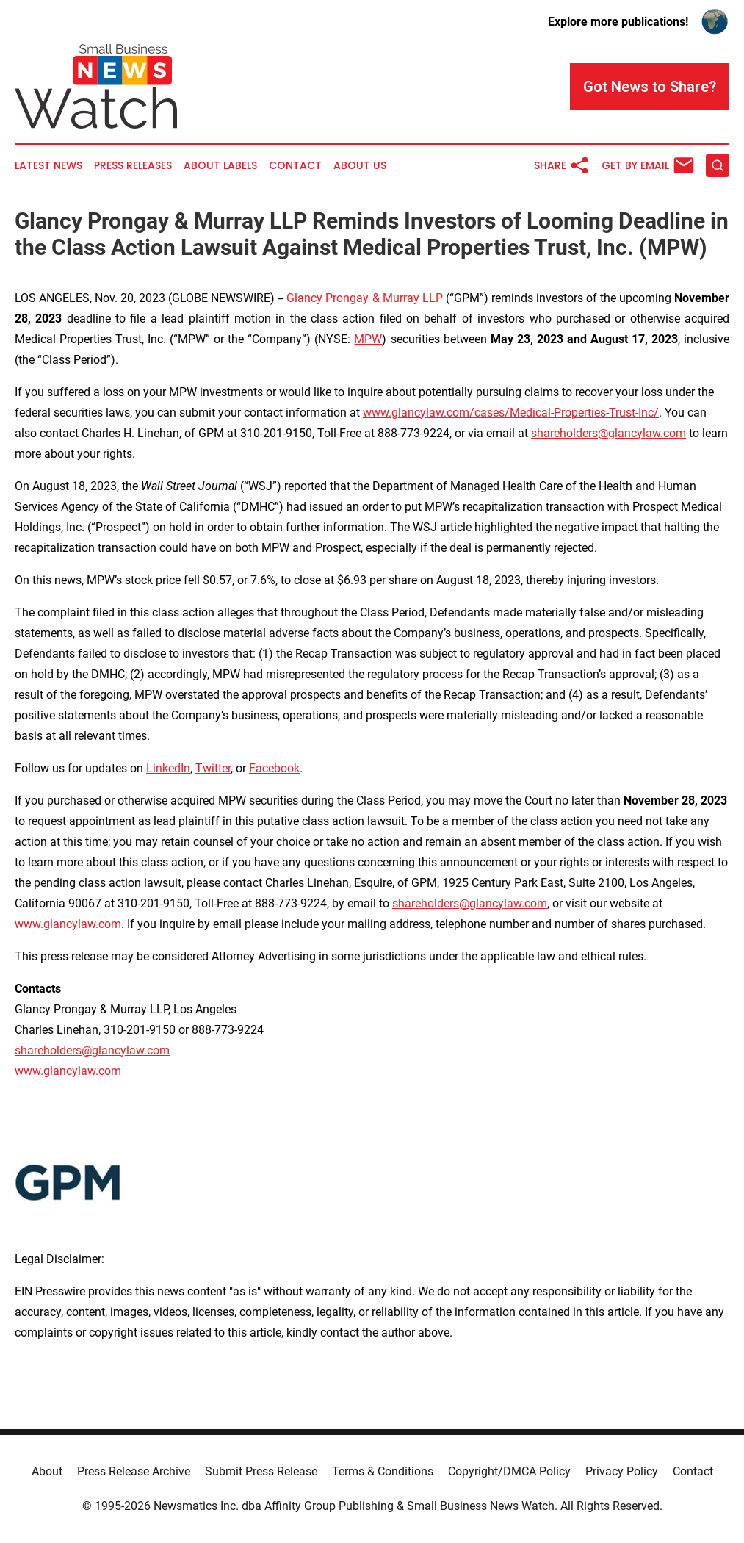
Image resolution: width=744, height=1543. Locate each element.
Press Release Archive (133, 1471)
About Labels (220, 165)
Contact (295, 165)
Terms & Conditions (382, 1471)
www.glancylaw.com (68, 924)
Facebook (274, 768)
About (47, 1471)
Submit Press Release (261, 1471)
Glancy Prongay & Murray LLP (364, 298)
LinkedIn (168, 768)
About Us (359, 165)
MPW (368, 339)
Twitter (213, 768)
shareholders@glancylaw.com (608, 433)
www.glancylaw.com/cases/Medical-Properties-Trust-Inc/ (511, 413)
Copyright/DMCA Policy (509, 1471)
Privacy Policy (621, 1471)
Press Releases (133, 165)
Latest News (48, 165)
